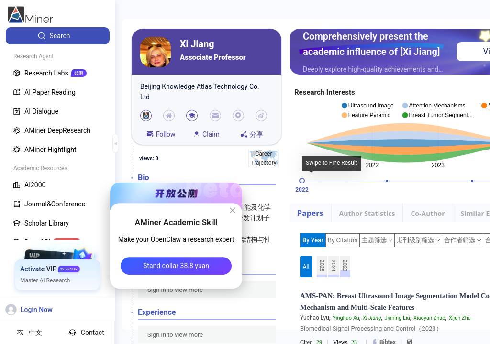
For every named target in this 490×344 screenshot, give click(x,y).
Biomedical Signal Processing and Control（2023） (371, 328)
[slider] (302, 180)
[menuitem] (58, 35)
